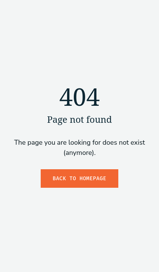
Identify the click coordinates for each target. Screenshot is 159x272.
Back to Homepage (79, 178)
